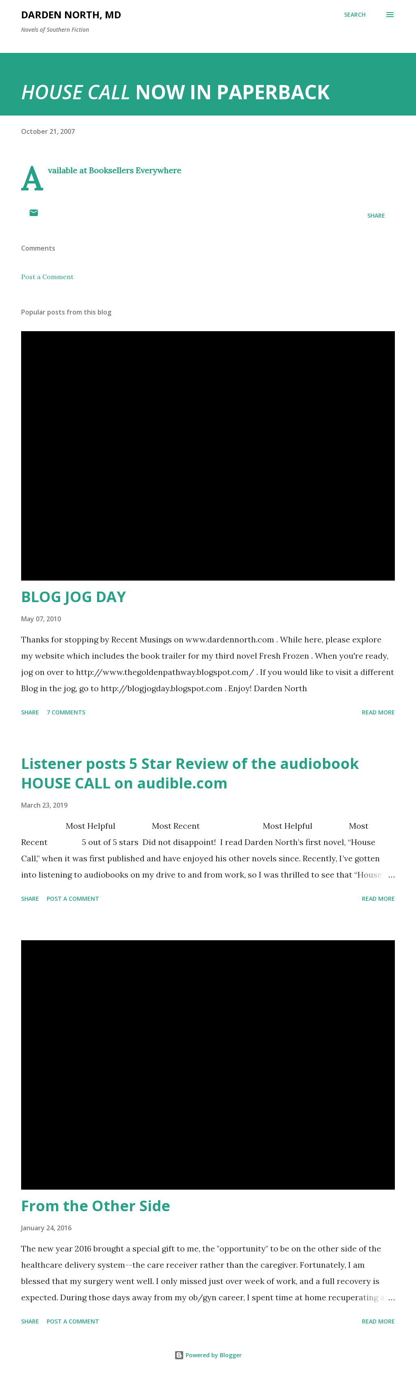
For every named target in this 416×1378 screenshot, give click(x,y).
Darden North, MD (71, 14)
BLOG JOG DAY (73, 597)
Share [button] (376, 215)
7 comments (66, 712)
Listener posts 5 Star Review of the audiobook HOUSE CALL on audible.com (190, 773)
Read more (378, 712)
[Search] (355, 15)
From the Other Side (95, 1206)
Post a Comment (47, 277)
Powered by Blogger (208, 1355)
